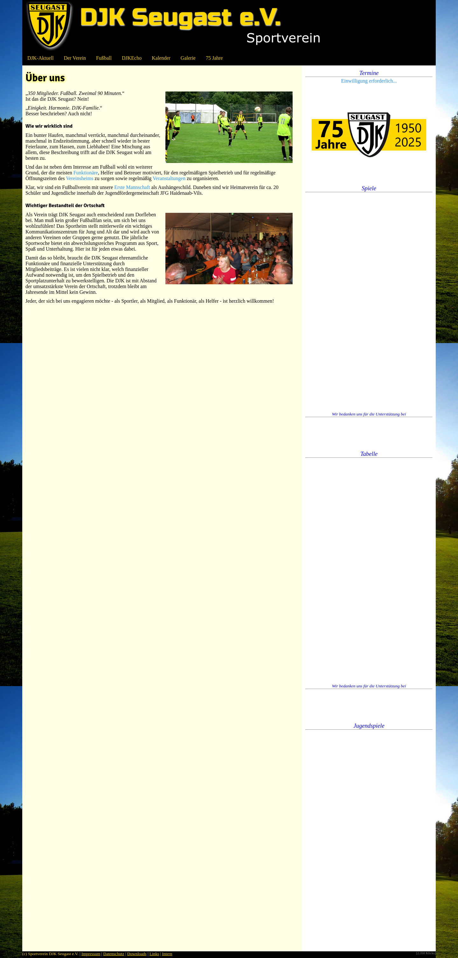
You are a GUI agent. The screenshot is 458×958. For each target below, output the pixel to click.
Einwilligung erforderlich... (369, 81)
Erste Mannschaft (132, 187)
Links (154, 953)
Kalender (161, 58)
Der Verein (75, 58)
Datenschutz (113, 953)
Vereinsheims (79, 178)
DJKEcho (132, 58)
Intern (167, 953)
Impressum (90, 953)
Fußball (104, 58)
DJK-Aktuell (40, 58)
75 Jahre (214, 58)
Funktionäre (85, 172)
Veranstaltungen (169, 178)
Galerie (188, 58)
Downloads (137, 953)
